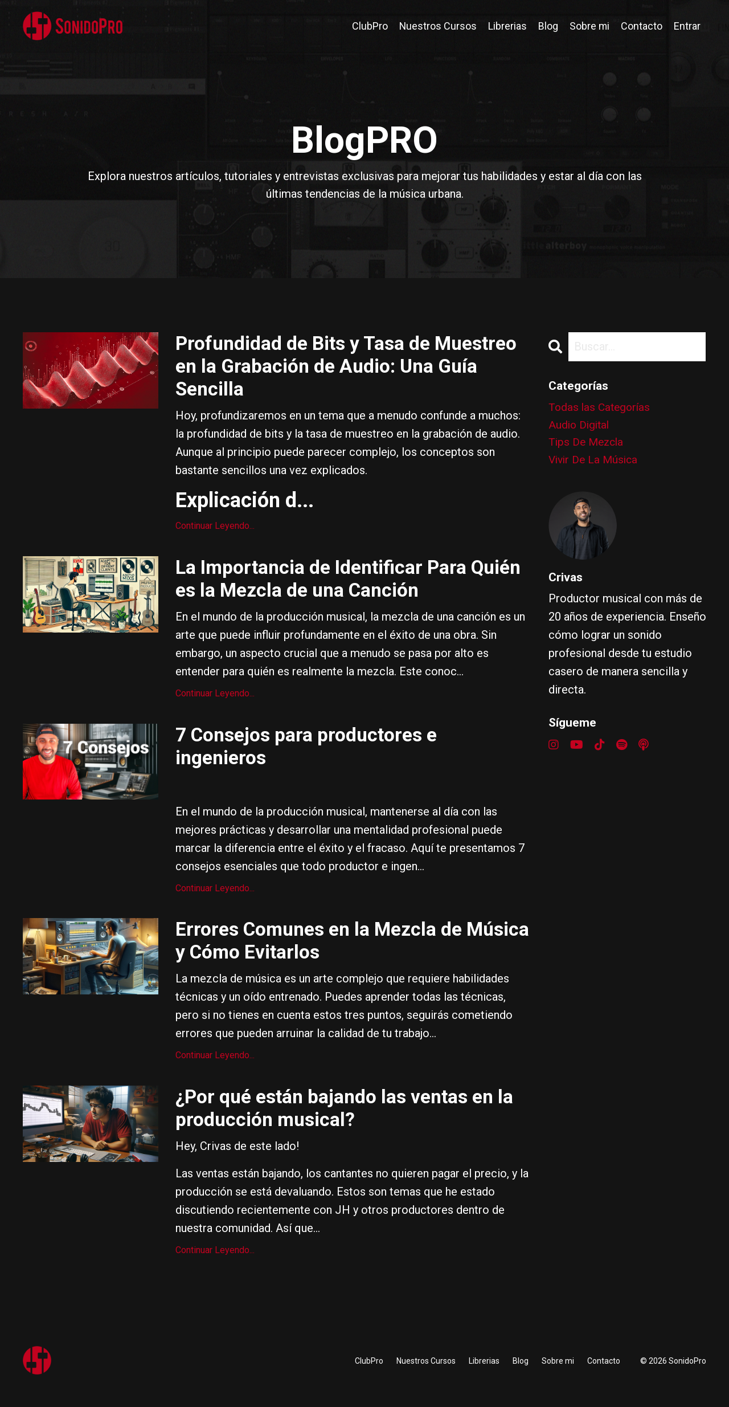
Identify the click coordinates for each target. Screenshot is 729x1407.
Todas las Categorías (601, 408)
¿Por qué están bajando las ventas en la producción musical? (344, 1126)
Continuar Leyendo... (215, 531)
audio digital (580, 427)
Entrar (687, 26)
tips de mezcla (587, 445)
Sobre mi (589, 26)
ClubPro (369, 26)
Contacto (641, 26)
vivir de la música (595, 463)
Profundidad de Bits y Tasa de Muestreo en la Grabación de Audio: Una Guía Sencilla (338, 369)
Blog (548, 26)
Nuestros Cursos (437, 26)
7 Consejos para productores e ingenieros (314, 757)
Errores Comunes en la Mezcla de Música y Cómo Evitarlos (327, 955)
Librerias (507, 26)
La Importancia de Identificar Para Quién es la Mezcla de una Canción (334, 586)
